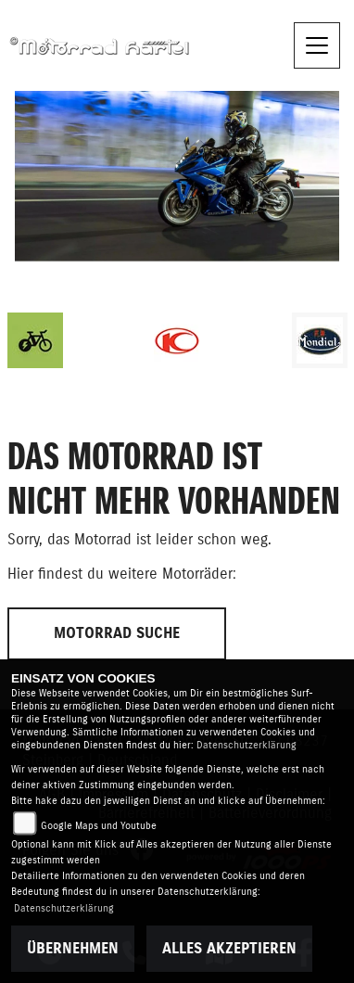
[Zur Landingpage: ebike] (35, 340)
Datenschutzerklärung (246, 745)
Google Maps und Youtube (99, 826)
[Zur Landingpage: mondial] (320, 340)
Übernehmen (73, 948)
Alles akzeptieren (229, 948)
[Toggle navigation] (317, 45)
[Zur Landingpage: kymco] (177, 340)
